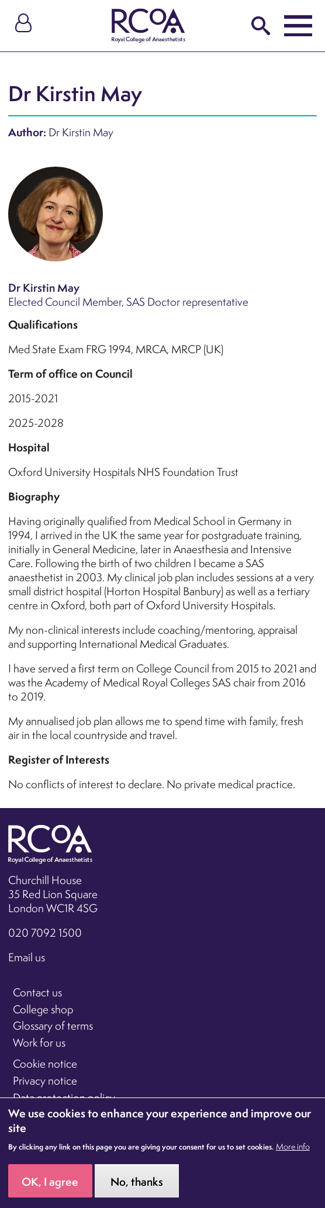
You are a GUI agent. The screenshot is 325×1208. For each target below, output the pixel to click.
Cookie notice (45, 1063)
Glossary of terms (53, 1025)
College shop (43, 1009)
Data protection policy (64, 1097)
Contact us (37, 992)
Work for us (39, 1042)
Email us (26, 957)
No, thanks (136, 1189)
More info (293, 1154)
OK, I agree (50, 1189)
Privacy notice (45, 1080)
